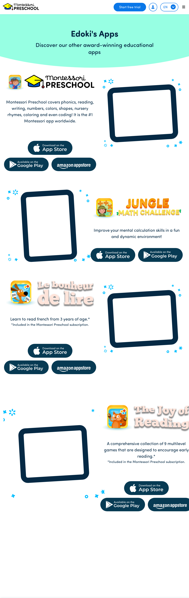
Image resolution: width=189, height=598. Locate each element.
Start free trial (129, 7)
